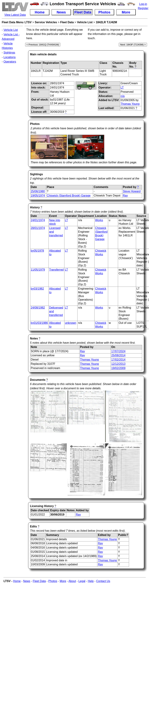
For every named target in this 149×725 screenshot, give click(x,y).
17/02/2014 (118, 359)
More (63, 581)
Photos (52, 581)
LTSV (28, 22)
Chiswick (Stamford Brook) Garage (68, 195)
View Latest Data (15, 14)
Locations (10, 57)
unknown (70, 322)
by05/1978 (37, 250)
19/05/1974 (38, 195)
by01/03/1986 (39, 322)
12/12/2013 (118, 363)
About (72, 581)
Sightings (9, 52)
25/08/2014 (118, 355)
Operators (10, 61)
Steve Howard (132, 191)
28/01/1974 (38, 227)
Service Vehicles (46, 22)
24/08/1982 (38, 307)
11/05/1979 (38, 269)
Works (99, 220)
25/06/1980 (38, 191)
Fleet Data (67, 22)
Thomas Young (130, 103)
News (26, 581)
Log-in (143, 3)
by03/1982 (37, 288)
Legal (81, 581)
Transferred (56, 269)
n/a (123, 96)
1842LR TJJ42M (106, 22)
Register (143, 8)
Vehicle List (11, 29)
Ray (125, 195)
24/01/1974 (38, 220)
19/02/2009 (118, 368)
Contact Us (103, 581)
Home (17, 581)
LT (122, 87)
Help (91, 581)
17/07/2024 (118, 351)
